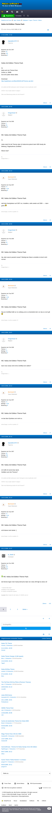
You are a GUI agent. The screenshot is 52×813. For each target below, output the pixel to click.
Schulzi (3, 645)
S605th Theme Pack (7, 708)
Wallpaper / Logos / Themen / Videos (32, 20)
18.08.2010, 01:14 (6, 687)
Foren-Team (6, 783)
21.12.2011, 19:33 (6, 648)
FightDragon (4, 749)
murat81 (3, 689)
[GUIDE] (3, 595)
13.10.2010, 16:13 (6, 661)
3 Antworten (9, 645)
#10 (50, 603)
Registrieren (8, 16)
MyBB (14, 794)
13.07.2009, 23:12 (6, 739)
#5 (50, 328)
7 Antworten (12, 749)
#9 (50, 544)
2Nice (2, 753)
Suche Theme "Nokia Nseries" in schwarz (13, 760)
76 (6, 565)
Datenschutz (14, 796)
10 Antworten (9, 671)
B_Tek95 (10, 554)
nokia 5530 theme (6, 695)
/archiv (16, 805)
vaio (2, 684)
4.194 (7, 188)
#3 (50, 220)
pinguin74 (4, 762)
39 (6, 51)
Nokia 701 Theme (6, 643)
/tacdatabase (23, 800)
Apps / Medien (17, 20)
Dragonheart (11, 113)
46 (6, 125)
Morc (2, 658)
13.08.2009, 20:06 (6, 713)
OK (49, 808)
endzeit (3, 671)
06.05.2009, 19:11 (6, 764)
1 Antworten (8, 658)
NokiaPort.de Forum (6, 20)
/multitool (3, 805)
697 (7, 567)
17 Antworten (8, 684)
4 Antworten (13, 697)
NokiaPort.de (6, 800)
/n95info (44, 800)
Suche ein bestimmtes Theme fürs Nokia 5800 (15, 721)
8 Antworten (8, 723)
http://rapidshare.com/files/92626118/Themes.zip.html (17, 81)
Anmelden (18, 15)
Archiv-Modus (19, 783)
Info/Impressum (6, 796)
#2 (50, 167)
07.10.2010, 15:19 (6, 674)
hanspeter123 (5, 697)
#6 (50, 382)
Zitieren (45, 102)
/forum (15, 800)
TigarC (3, 663)
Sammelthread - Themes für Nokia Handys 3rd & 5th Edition (19, 747)
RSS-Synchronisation (35, 783)
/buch (10, 805)
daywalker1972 (12, 41)
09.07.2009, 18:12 (6, 751)
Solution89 (4, 736)
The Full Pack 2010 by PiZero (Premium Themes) (16, 682)
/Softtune (32, 800)
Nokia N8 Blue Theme (7, 669)
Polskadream (4, 702)
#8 (50, 494)
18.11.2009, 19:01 (6, 700)
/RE (38, 800)
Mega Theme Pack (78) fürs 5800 (11, 734)
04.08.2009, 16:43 (6, 726)
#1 (50, 102)
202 (7, 53)
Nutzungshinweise (24, 796)
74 (6, 186)
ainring (3, 728)
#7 (50, 432)
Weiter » (24, 609)
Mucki (2, 723)
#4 (50, 275)
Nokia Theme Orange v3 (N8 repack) (12, 656)
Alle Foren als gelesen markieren (12, 788)
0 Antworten (7, 710)
